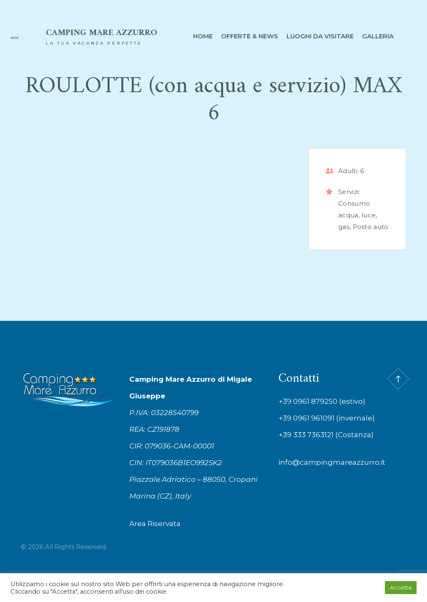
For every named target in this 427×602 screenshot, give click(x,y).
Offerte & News (249, 36)
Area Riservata (155, 523)
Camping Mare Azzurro (101, 33)
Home (203, 36)
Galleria (378, 36)
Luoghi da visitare (320, 36)
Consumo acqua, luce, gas (357, 215)
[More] (10, 36)
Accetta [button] (401, 587)
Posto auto (371, 227)
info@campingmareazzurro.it (332, 462)
